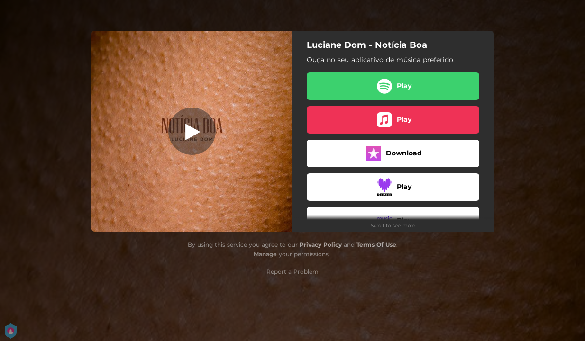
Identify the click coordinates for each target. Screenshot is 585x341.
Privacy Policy (321, 244)
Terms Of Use (376, 244)
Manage (265, 254)
